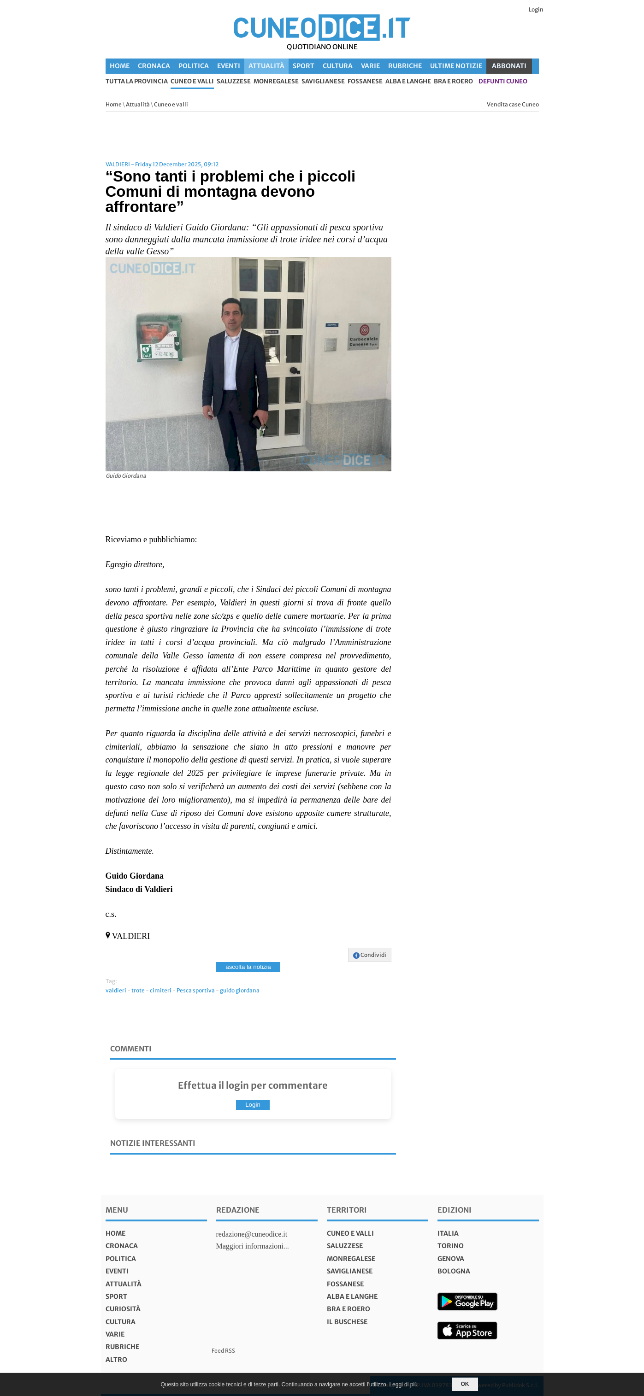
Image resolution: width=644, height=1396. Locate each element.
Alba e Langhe (408, 81)
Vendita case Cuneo (513, 104)
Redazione (238, 1209)
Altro (116, 1359)
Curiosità (123, 1309)
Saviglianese (323, 81)
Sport (303, 66)
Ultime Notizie (456, 66)
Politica (193, 66)
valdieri (116, 990)
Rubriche (405, 66)
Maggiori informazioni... (252, 1246)
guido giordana (240, 990)
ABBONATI (509, 66)
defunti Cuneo (503, 81)
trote (138, 990)
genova (450, 1259)
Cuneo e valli (192, 81)
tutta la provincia (137, 81)
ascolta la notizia (248, 966)
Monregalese (276, 81)
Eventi (228, 66)
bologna (453, 1271)
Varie (370, 66)
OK (465, 1384)
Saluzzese (234, 81)
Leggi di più (403, 1384)
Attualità (266, 66)
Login (536, 9)
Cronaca (154, 66)
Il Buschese (347, 1322)
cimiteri (160, 990)
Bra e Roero (453, 81)
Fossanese (365, 81)
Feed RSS (223, 1350)
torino (450, 1246)
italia (448, 1233)
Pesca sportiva (196, 990)
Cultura (338, 66)
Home (120, 66)
